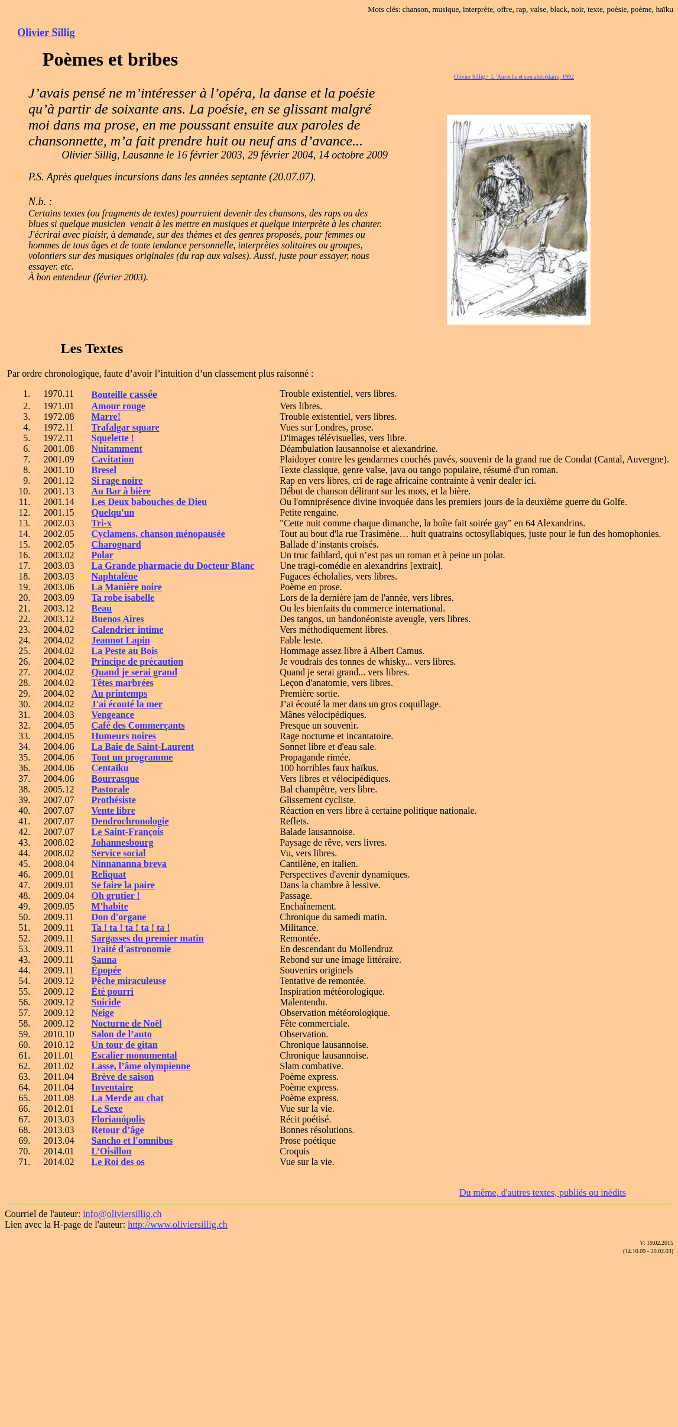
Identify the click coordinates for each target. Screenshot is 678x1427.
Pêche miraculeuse (129, 981)
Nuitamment (117, 449)
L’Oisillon (112, 1151)
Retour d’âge (118, 1130)
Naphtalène (115, 576)
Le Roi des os (118, 1162)
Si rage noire (117, 480)
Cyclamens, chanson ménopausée (158, 534)
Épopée (107, 970)
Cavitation (113, 459)
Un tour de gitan (125, 1045)
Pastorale (110, 789)
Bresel (104, 470)
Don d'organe (119, 917)
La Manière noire (127, 587)
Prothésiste (114, 800)
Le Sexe (107, 1109)
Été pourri (113, 991)
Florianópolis (118, 1119)
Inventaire (113, 1087)
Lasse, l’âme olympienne (141, 1066)
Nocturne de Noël (127, 1023)
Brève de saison (123, 1077)
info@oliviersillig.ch (122, 1214)
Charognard (116, 544)
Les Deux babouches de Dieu (149, 502)
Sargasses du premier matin (148, 938)
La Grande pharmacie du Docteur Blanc (173, 566)
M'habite (110, 906)
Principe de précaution (138, 661)
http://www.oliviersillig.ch (178, 1224)
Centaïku (110, 768)
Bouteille (124, 395)
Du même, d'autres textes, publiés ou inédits (542, 1192)
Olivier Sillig (45, 32)
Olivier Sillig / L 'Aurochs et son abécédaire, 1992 (514, 76)
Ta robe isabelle (123, 598)
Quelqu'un (113, 512)
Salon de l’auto (122, 1034)
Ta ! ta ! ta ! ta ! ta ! (131, 928)
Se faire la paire (123, 885)
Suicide (106, 1002)
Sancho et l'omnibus (132, 1140)
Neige (103, 1013)
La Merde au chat (128, 1098)
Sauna (104, 959)
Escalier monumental (134, 1055)
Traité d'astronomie (131, 949)
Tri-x (102, 523)
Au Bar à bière (121, 491)
